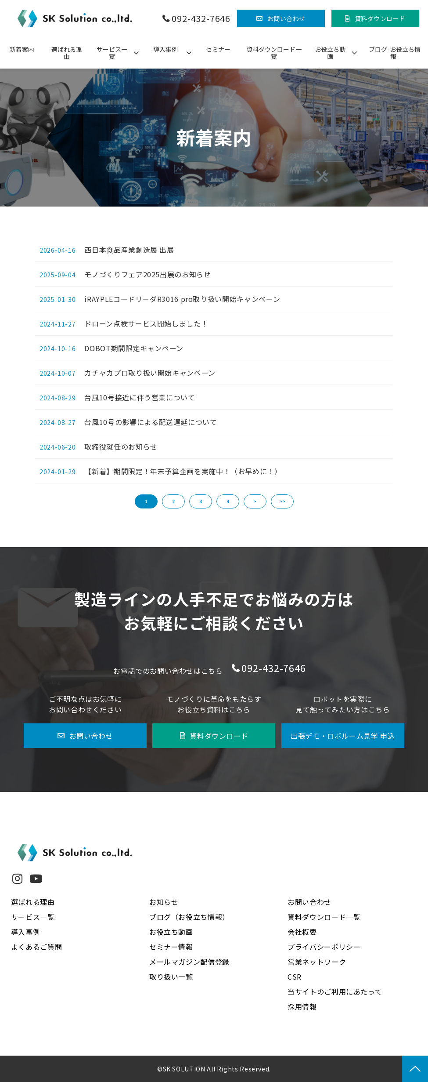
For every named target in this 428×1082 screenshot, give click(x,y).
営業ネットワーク (317, 961)
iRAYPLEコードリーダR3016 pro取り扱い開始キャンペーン (182, 299)
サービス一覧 (112, 53)
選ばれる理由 (66, 53)
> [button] (254, 501)
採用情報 (302, 1006)
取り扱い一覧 (171, 976)
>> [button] (282, 501)
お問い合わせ (286, 18)
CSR (295, 976)
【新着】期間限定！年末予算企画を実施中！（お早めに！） (182, 471)
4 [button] (228, 501)
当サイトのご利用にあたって (335, 991)
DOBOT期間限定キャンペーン (133, 348)
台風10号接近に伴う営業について (139, 397)
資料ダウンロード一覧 (274, 53)
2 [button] (173, 501)
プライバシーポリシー (324, 946)
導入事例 (165, 49)
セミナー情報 (171, 946)
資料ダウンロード (380, 18)
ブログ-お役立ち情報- (395, 53)
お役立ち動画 (330, 53)
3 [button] (200, 501)
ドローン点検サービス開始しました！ (146, 323)
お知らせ (164, 902)
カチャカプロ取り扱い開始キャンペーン (150, 372)
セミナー (218, 49)
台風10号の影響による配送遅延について (150, 422)
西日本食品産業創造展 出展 (129, 249)
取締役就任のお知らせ (120, 446)
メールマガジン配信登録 (189, 961)
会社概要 (302, 931)
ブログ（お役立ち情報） (189, 916)
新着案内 (22, 49)
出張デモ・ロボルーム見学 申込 (343, 735)
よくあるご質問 (36, 946)
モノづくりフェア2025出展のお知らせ (147, 274)
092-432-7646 (201, 18)
